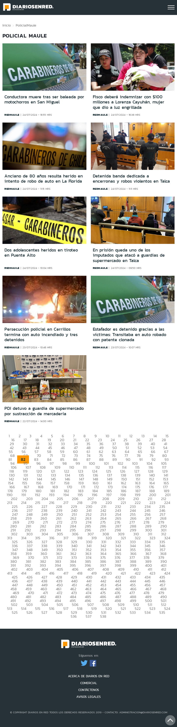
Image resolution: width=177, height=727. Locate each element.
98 (64, 463)
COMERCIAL (88, 683)
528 (59, 612)
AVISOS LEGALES (88, 696)
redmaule (11, 115)
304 (44, 534)
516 (51, 608)
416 (51, 573)
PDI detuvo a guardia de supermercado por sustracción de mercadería (44, 411)
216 (51, 502)
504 (44, 604)
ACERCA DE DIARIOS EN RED (88, 676)
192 (37, 494)
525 (15, 612)
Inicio (6, 25)
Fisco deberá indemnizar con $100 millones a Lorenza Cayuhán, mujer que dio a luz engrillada (128, 102)
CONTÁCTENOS (88, 690)
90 (128, 459)
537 (88, 616)
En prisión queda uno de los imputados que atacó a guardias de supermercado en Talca (129, 255)
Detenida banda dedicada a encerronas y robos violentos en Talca (131, 179)
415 (37, 573)
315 (37, 537)
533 (133, 612)
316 (51, 537)
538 (103, 616)
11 (119, 436)
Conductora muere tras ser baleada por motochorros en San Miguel (44, 99)
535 (162, 612)
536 (74, 616)
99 (78, 463)
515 (37, 608)
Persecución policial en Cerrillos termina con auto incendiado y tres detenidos (41, 334)
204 (44, 498)
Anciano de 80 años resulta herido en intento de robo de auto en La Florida (43, 179)
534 (147, 612)
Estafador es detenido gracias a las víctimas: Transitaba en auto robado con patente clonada (129, 334)
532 (118, 612)
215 (37, 502)
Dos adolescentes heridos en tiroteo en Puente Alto (41, 253)
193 (51, 494)
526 (30, 612)
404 (44, 569)
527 (44, 612)
